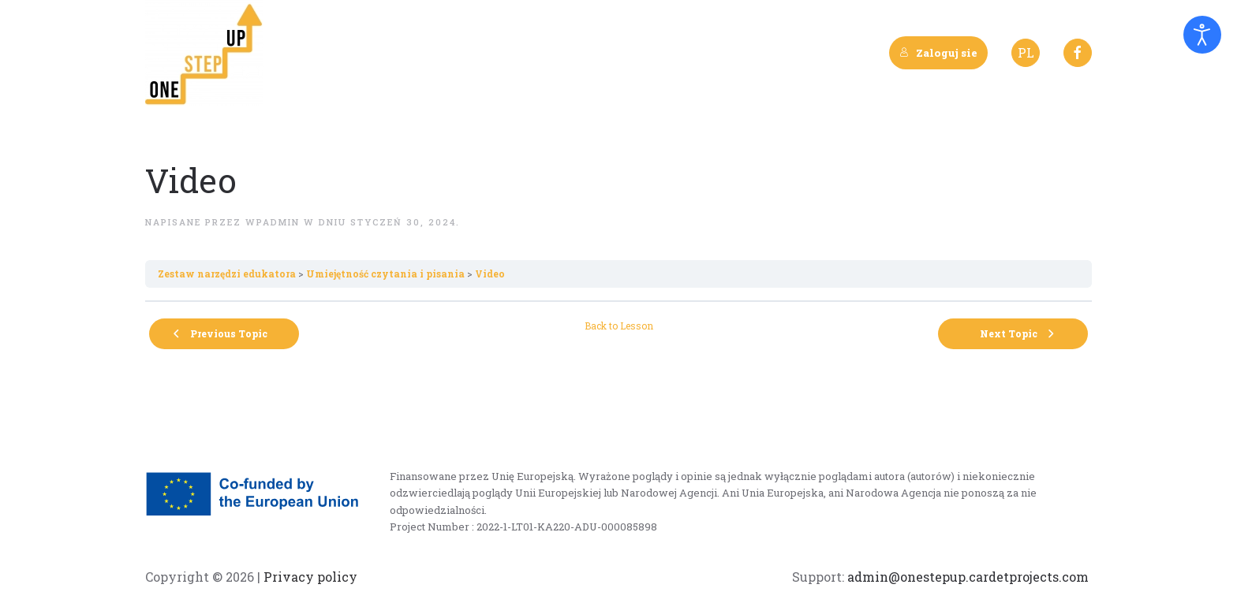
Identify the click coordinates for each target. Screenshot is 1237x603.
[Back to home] (204, 53)
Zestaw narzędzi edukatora (227, 273)
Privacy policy (308, 576)
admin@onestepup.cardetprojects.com (968, 576)
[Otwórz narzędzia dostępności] (1202, 35)
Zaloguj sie (938, 53)
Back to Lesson (619, 325)
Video (490, 273)
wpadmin (272, 222)
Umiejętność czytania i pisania (385, 273)
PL (1026, 52)
